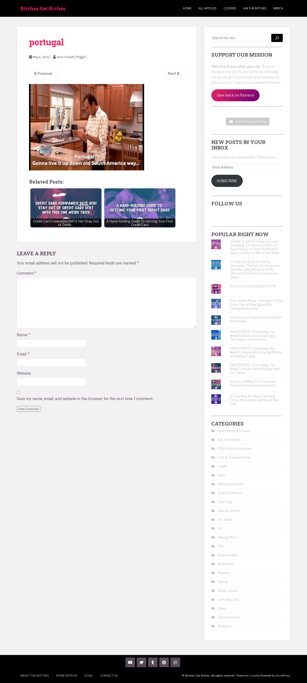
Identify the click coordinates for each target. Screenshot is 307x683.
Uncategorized (229, 617)
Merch (278, 8)
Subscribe (227, 180)
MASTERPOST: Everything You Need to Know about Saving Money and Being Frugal (256, 352)
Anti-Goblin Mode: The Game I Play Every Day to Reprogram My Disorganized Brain (256, 305)
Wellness (224, 626)
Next (173, 73)
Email (23, 354)
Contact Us (109, 675)
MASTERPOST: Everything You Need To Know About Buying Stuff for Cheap (255, 369)
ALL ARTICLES (207, 8)
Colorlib (254, 675)
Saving (223, 582)
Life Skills (225, 519)
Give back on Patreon (235, 95)
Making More (227, 537)
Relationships (228, 555)
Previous (43, 73)
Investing (225, 502)
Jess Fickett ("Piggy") (72, 57)
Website (24, 373)
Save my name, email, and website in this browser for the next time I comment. (85, 398)
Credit (222, 466)
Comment (26, 273)
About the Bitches (34, 675)
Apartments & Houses (234, 431)
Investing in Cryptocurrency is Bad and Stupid (255, 319)
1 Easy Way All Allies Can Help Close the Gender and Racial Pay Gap (254, 400)
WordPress (283, 675)
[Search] (277, 38)
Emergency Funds (231, 484)
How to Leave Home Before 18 (253, 286)
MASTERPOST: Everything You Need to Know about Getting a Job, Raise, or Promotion (253, 336)
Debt (221, 475)
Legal (88, 675)
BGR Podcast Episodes (235, 448)
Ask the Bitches (254, 8)
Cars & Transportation (234, 457)
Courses (230, 8)
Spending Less (228, 599)
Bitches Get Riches (42, 8)
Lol (220, 528)
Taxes (222, 608)
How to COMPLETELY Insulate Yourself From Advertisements (253, 383)
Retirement (226, 564)
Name (23, 334)
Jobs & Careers (229, 511)
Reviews (224, 573)
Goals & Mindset (230, 493)
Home (187, 8)
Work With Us (66, 675)
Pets (221, 546)
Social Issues (227, 590)
